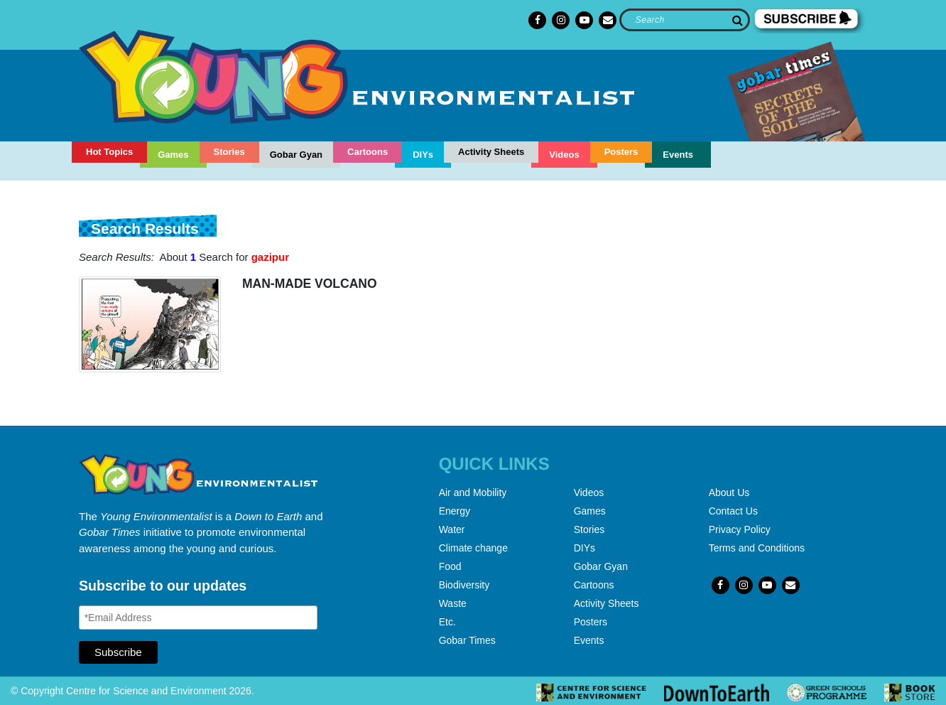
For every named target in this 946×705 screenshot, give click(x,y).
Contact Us (733, 511)
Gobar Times (467, 640)
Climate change (473, 548)
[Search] (684, 20)
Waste (453, 603)
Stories (229, 151)
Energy (454, 511)
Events (678, 154)
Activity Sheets (491, 151)
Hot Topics (109, 151)
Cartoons (367, 151)
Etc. (447, 622)
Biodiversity (464, 585)
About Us (729, 492)
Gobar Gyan (296, 154)
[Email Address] (198, 618)
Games (173, 154)
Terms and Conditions (757, 548)
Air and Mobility (473, 492)
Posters (621, 151)
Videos (564, 154)
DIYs (423, 154)
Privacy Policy (740, 529)
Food (450, 566)
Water (452, 529)
